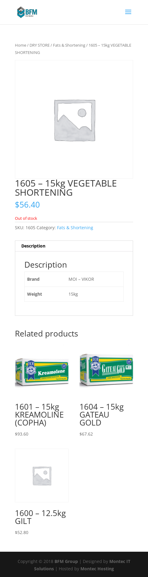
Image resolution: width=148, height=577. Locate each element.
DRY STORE (40, 45)
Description (33, 246)
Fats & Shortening (69, 45)
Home (20, 45)
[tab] (74, 246)
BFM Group (67, 561)
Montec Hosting (97, 569)
